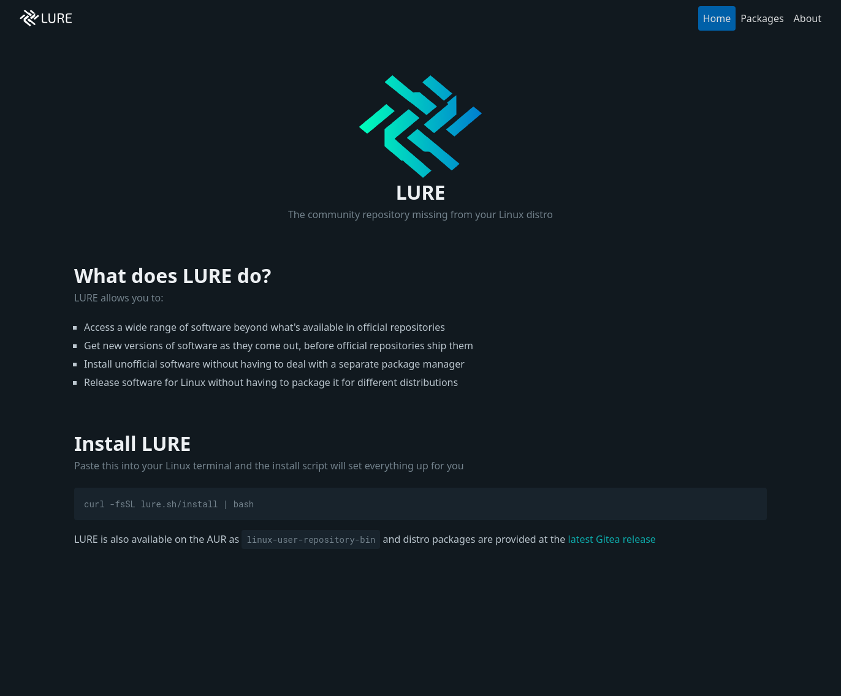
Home (717, 18)
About (807, 18)
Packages (761, 18)
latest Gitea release (612, 539)
